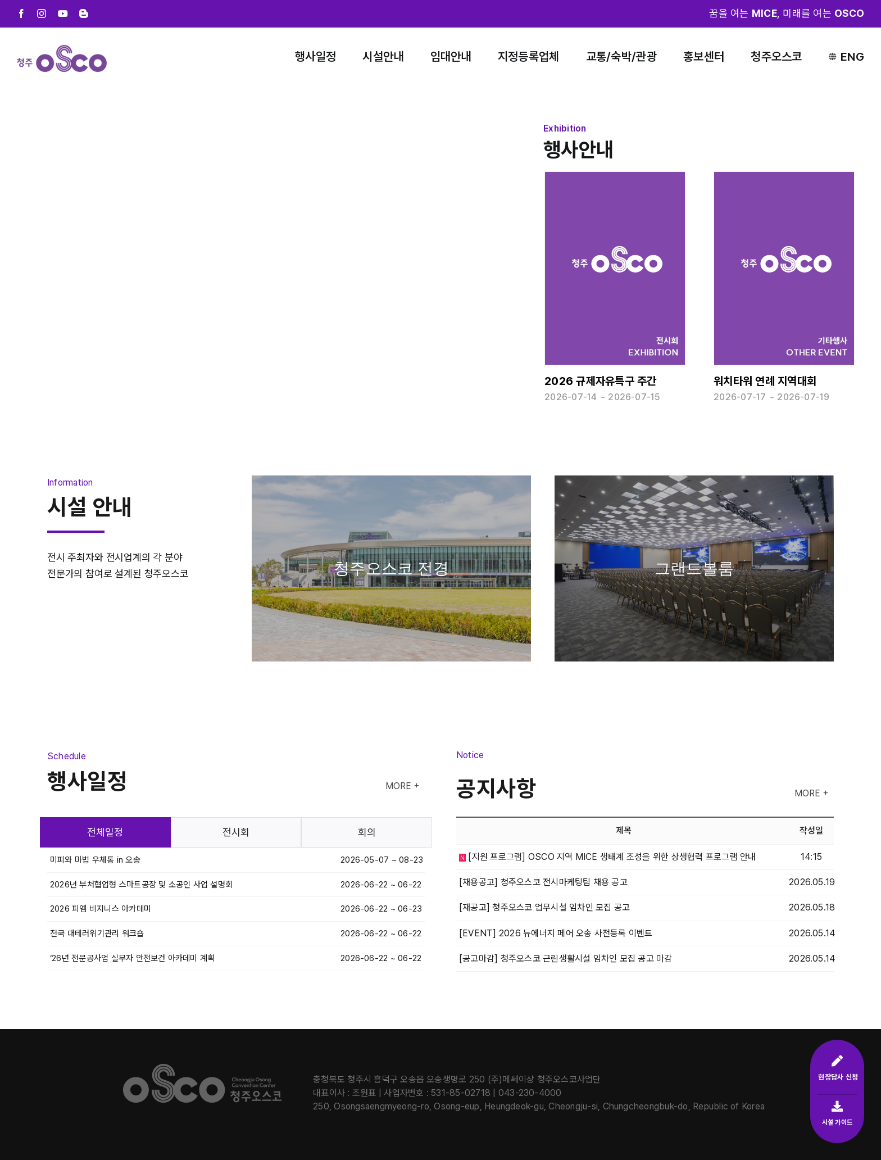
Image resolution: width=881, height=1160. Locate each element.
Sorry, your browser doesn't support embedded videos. (267, 236)
